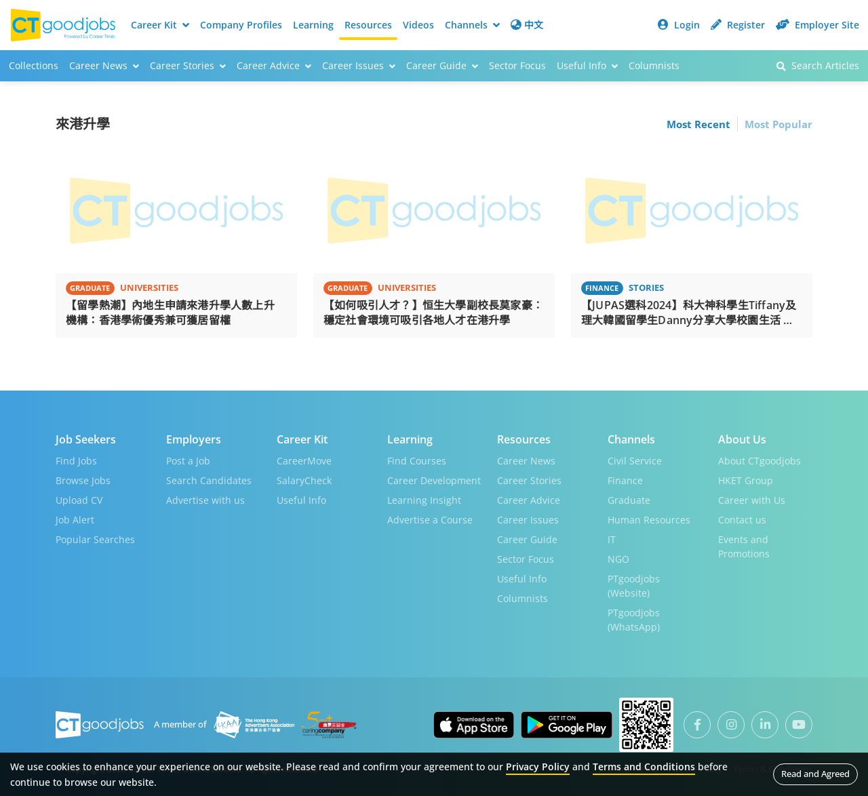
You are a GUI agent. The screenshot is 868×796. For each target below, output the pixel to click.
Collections (33, 65)
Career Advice (528, 499)
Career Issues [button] (358, 65)
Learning (313, 24)
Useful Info (301, 499)
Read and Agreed (815, 774)
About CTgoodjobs (759, 460)
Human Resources (649, 519)
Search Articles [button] (817, 65)
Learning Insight (424, 499)
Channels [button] (472, 24)
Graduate (629, 499)
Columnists (654, 65)
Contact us (742, 519)
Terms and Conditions (644, 766)
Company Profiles (241, 24)
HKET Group (745, 479)
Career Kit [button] (160, 24)
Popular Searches (95, 538)
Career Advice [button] (274, 65)
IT (612, 538)
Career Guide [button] (442, 65)
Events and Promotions (744, 545)
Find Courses (416, 460)
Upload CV (79, 499)
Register (738, 24)
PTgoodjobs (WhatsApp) (634, 619)
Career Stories (529, 479)
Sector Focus (517, 65)
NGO (618, 558)
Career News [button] (104, 65)
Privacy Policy (538, 766)
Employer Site (817, 24)
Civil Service (635, 460)
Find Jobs (76, 460)
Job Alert (75, 519)
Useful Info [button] (587, 65)
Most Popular (778, 124)
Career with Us (751, 499)
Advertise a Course (430, 519)
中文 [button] (527, 24)
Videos (418, 24)
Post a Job (188, 460)
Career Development (434, 479)
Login (679, 24)
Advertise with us (205, 499)
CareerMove (304, 460)
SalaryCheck (304, 479)
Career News (526, 460)
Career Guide (527, 538)
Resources (368, 24)
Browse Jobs (83, 479)
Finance (625, 479)
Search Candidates (209, 479)
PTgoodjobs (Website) (634, 585)
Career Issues (528, 519)
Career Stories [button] (188, 65)
